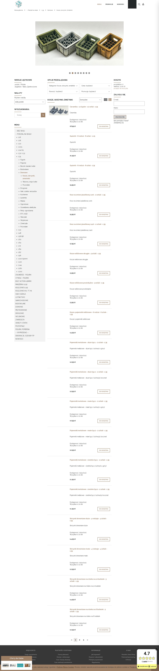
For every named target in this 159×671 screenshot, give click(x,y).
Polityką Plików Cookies (65, 667)
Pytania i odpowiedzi (96, 657)
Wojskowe (24, 220)
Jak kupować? (95, 654)
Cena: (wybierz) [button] (87, 86)
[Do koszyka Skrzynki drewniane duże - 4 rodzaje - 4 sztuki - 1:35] (103, 539)
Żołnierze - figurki (23, 275)
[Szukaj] (43, 115)
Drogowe (23, 188)
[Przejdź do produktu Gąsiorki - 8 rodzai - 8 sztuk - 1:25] (58, 136)
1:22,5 (20, 147)
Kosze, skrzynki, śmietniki (29, 177)
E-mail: (116, 100)
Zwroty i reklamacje (63, 657)
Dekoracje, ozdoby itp (24, 336)
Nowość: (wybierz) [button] (55, 91)
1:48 (19, 233)
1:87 (19, 252)
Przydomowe (21, 310)
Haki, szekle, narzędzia (28, 191)
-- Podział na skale (23, 134)
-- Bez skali (20, 131)
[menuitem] (99, 4)
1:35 (19, 156)
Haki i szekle (20, 294)
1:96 (19, 255)
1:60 (19, 239)
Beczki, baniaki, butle (27, 166)
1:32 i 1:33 (21, 153)
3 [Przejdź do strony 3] (83, 640)
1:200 (20, 271)
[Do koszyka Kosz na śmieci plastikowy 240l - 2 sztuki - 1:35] (103, 244)
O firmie (128, 660)
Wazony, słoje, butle (30, 182)
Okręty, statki (21, 323)
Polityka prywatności (96, 660)
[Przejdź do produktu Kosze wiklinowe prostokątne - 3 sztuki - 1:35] (58, 283)
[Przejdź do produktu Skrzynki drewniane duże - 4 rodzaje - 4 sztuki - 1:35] (58, 519)
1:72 (19, 246)
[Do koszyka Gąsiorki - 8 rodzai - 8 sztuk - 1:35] (103, 185)
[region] (79, 43)
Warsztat (23, 217)
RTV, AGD (23, 214)
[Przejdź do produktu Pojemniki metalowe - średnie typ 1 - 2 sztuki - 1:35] (58, 460)
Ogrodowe (24, 204)
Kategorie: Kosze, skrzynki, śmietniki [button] (62, 86)
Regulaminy (96, 662)
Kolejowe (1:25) (21, 287)
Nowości (19, 339)
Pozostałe (26, 185)
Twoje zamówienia (31, 654)
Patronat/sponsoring (128, 657)
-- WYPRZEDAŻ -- (22, 332)
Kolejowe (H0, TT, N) (23, 291)
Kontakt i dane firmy (128, 654)
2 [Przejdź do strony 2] (79, 640)
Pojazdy (23, 163)
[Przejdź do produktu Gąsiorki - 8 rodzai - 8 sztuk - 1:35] (58, 166)
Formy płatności (63, 654)
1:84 (19, 249)
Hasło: (116, 108)
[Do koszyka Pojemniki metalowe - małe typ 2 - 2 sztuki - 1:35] (103, 450)
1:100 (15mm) (22, 259)
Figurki (22, 160)
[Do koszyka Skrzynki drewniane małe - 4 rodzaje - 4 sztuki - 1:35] (103, 569)
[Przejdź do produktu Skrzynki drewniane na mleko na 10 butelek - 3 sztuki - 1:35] (58, 579)
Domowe (23, 172)
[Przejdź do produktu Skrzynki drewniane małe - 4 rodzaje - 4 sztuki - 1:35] (58, 549)
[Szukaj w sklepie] (28, 115)
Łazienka (23, 198)
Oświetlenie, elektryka (28, 207)
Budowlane (24, 169)
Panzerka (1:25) (21, 284)
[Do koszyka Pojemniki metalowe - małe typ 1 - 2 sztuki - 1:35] (103, 421)
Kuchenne (24, 194)
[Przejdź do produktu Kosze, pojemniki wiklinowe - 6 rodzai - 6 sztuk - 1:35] (58, 312)
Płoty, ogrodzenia (26, 210)
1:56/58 (21, 236)
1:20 (19, 144)
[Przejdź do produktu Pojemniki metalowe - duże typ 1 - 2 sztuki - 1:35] (58, 343)
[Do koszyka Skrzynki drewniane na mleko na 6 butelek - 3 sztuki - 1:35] (103, 630)
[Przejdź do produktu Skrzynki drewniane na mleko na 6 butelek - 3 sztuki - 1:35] (58, 610)
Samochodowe (21, 300)
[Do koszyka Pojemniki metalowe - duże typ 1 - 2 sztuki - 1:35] (103, 362)
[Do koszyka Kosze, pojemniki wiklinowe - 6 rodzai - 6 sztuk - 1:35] (103, 333)
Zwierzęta (23, 223)
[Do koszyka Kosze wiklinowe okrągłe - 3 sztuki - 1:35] (103, 273)
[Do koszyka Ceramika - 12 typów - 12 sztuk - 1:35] (103, 126)
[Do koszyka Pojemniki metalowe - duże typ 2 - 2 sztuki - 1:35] (103, 392)
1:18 (19, 140)
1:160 (20, 268)
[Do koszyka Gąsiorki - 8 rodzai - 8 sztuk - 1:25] (103, 156)
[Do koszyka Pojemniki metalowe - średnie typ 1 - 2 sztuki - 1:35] (103, 480)
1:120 (20, 262)
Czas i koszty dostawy (63, 660)
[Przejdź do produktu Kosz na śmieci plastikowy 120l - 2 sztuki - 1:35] (58, 195)
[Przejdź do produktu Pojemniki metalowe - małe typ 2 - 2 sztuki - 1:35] (58, 431)
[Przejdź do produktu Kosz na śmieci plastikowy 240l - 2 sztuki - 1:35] (58, 224)
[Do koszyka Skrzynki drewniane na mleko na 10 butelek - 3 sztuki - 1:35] (103, 600)
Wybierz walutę (20, 97)
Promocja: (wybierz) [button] (88, 91)
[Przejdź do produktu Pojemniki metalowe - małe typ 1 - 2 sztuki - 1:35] (58, 401)
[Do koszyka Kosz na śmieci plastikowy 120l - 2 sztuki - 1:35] (103, 215)
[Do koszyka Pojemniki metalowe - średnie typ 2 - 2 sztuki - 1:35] (103, 509)
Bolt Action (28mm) (23, 281)
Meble (22, 201)
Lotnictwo (20, 297)
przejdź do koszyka (121, 88)
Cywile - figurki (22, 278)
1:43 (19, 230)
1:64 (19, 243)
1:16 (19, 137)
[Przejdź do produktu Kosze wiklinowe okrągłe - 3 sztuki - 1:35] (58, 254)
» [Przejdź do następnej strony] (87, 640)
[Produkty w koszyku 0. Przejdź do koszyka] (132, 4)
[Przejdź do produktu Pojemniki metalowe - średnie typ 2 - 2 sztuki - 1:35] (58, 489)
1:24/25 (21, 150)
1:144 (20, 265)
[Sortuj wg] (90, 100)
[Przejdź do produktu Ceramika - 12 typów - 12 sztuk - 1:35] (58, 110)
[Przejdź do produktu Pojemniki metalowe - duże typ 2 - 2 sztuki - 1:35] (58, 372)
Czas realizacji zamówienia (63, 662)
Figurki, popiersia (22, 329)
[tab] (70, 73)
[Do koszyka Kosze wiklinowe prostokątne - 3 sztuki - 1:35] (103, 303)
